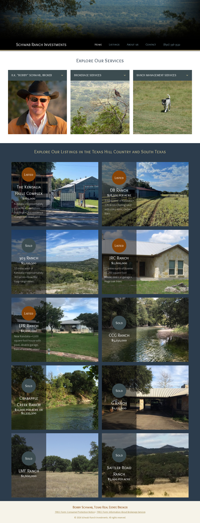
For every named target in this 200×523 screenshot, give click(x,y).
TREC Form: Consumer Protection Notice (75, 512)
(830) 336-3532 (171, 44)
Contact (151, 44)
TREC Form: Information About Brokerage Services (121, 512)
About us (133, 44)
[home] (41, 42)
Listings (114, 44)
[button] (37, 75)
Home (98, 44)
